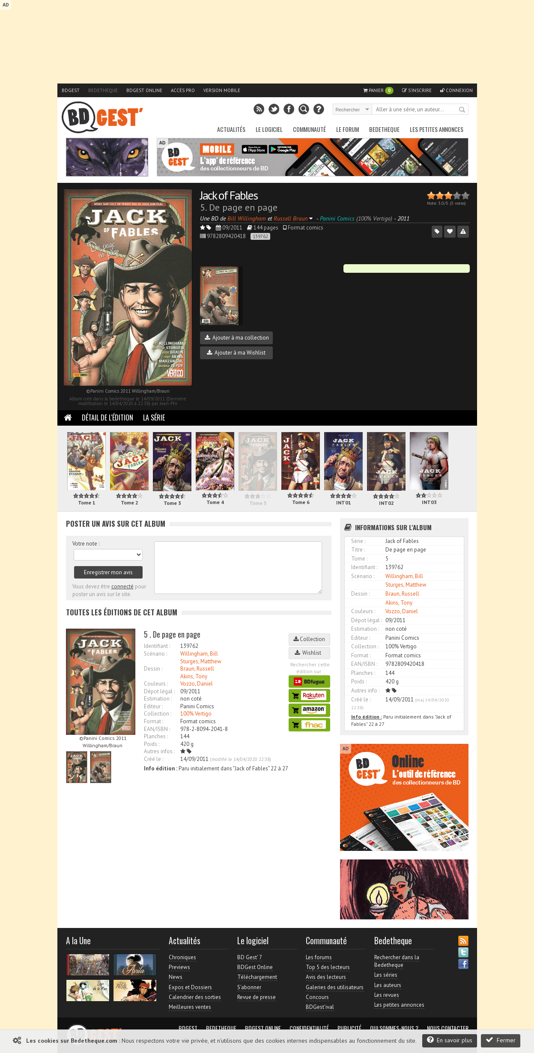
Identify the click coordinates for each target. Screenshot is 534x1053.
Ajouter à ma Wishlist (236, 352)
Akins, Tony (193, 676)
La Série (154, 417)
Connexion (456, 90)
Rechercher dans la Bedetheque (396, 961)
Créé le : (153, 759)
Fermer (501, 1040)
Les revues (386, 995)
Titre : (358, 549)
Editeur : (153, 706)
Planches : (156, 736)
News (175, 977)
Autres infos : (159, 751)
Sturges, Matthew (200, 661)
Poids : (151, 744)
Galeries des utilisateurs (335, 987)
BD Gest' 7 (249, 957)
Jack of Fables (228, 195)
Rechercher (462, 110)
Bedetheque (103, 90)
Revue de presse (256, 997)
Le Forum (347, 129)
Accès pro (183, 90)
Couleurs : (156, 683)
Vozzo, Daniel (196, 683)
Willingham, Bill (199, 653)
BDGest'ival (320, 1007)
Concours (317, 997)
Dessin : (153, 668)
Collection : (157, 713)
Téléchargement (257, 977)
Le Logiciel (269, 129)
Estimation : (158, 698)
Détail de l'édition (107, 417)
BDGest (71, 90)
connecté (122, 586)
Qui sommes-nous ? (394, 1028)
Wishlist (309, 652)
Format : (153, 721)
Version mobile (221, 90)
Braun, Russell (197, 668)
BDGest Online (144, 90)
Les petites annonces (436, 129)
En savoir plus (449, 1040)
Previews (179, 967)
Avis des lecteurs (326, 977)
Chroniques (182, 957)
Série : (358, 541)
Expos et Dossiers (190, 987)
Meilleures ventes (190, 1007)
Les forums (319, 957)
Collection (309, 639)
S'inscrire (417, 90)
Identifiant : (157, 646)
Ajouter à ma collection (237, 337)
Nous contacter (447, 1028)
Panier (378, 90)
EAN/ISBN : (157, 729)
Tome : (359, 558)
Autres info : (365, 690)
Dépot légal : (159, 691)
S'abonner (249, 987)
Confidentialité (309, 1028)
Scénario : (155, 653)
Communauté (309, 129)
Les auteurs (387, 985)
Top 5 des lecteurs (328, 967)
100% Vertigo (196, 713)
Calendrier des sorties (195, 997)
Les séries (385, 974)
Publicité (349, 1028)
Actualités (231, 129)
